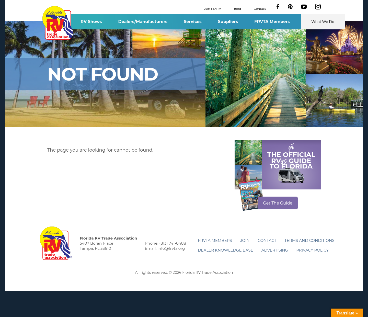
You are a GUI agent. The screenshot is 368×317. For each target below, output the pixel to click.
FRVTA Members (272, 21)
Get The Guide (277, 203)
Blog (237, 8)
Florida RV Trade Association (58, 23)
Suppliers (228, 21)
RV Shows (91, 21)
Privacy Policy (312, 250)
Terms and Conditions (309, 240)
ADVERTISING (274, 250)
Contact (260, 8)
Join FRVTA (212, 8)
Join (245, 240)
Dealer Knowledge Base (225, 250)
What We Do (322, 21)
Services (193, 21)
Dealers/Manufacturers (142, 21)
